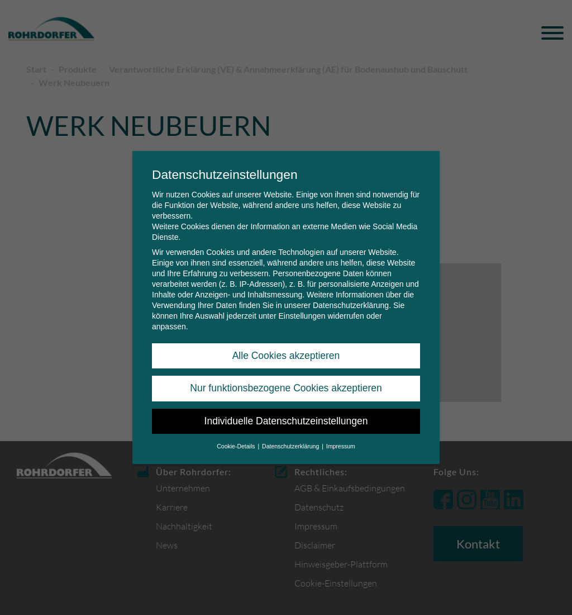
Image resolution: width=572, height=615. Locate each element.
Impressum (340, 441)
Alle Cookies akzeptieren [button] (286, 350)
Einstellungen (301, 310)
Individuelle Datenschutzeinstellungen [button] (286, 416)
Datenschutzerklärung (351, 300)
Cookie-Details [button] (236, 441)
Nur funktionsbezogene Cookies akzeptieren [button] (286, 383)
